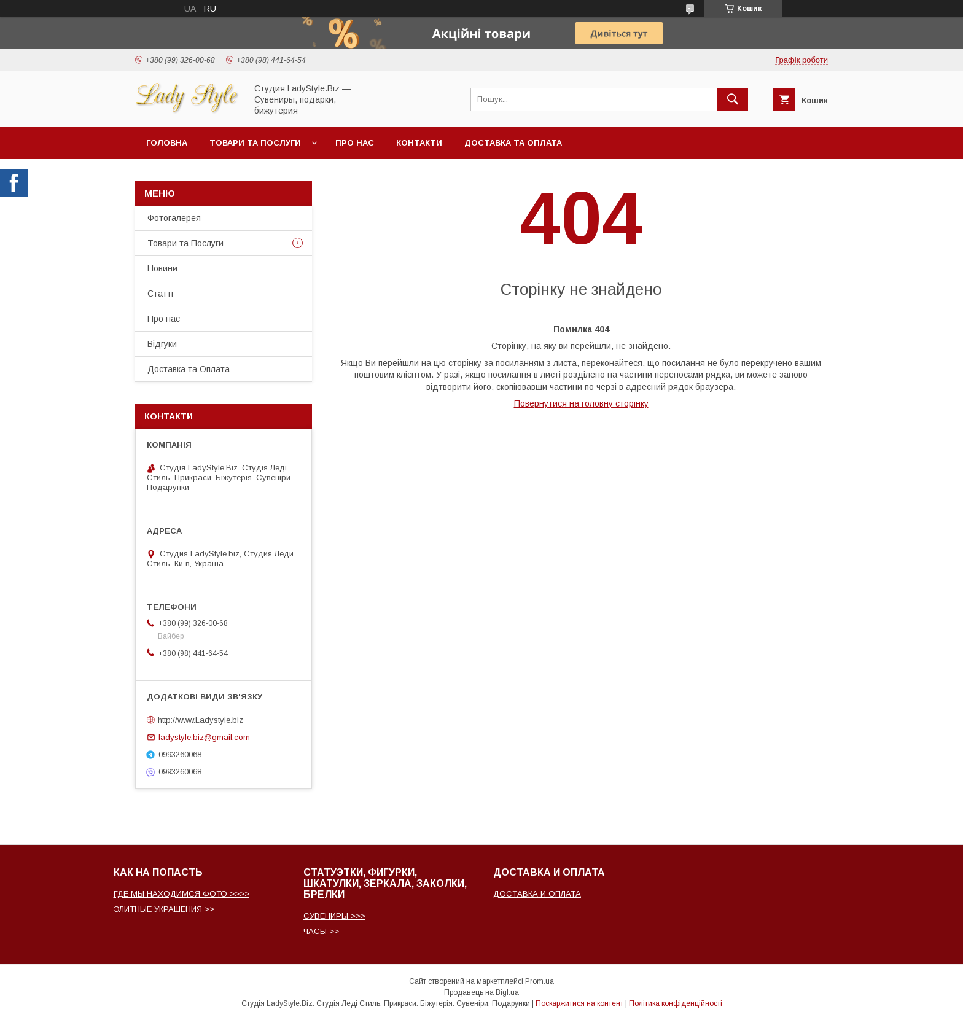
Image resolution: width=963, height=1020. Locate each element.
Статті (160, 293)
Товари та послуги (255, 142)
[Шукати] (732, 99)
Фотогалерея (174, 218)
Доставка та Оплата (513, 142)
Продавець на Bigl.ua (481, 992)
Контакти (419, 142)
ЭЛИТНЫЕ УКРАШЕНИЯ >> (164, 909)
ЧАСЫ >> (321, 931)
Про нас (354, 142)
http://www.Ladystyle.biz (200, 719)
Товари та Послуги (185, 243)
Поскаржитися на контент (579, 1003)
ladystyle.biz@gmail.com (204, 737)
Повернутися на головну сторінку (581, 403)
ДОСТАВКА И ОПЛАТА (537, 893)
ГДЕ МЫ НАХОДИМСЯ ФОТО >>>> (181, 893)
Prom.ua (539, 981)
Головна (166, 142)
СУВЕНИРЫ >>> (334, 916)
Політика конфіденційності (675, 1003)
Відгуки (162, 344)
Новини (162, 268)
